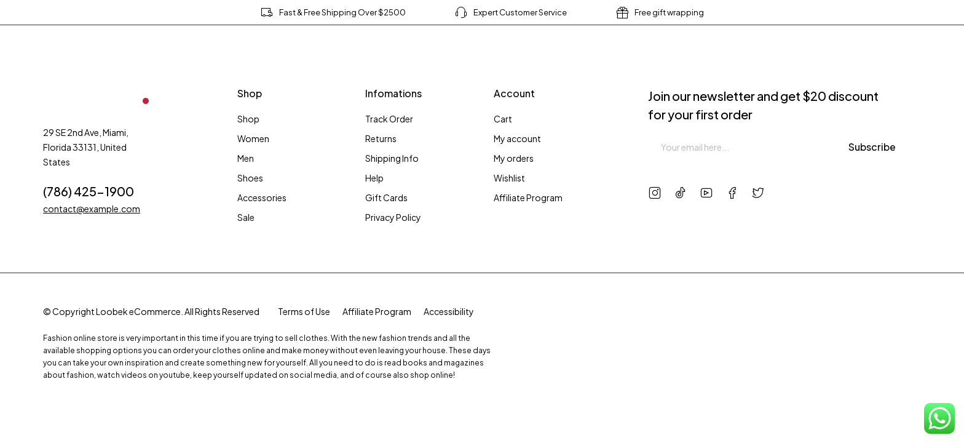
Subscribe (872, 146)
